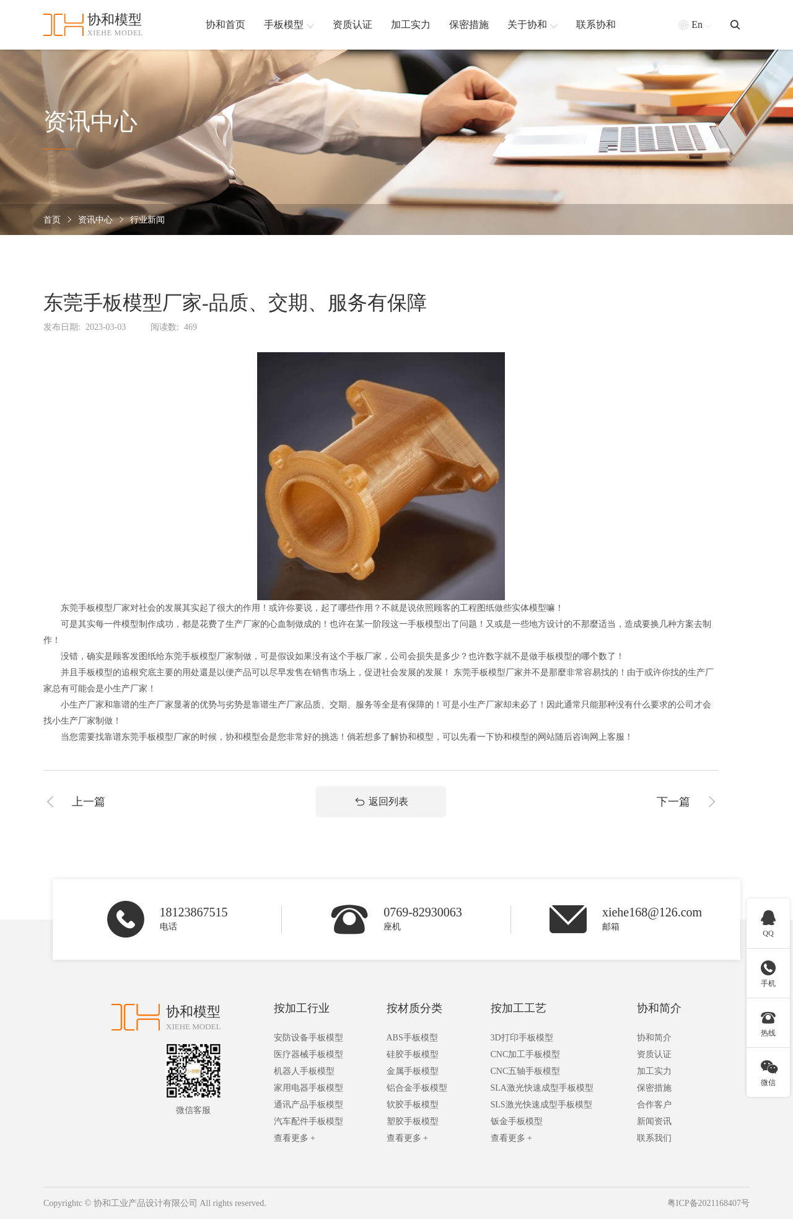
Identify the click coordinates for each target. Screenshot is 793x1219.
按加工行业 (302, 1008)
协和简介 (659, 1008)
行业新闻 (147, 219)
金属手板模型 (413, 1071)
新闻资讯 (654, 1121)
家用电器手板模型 (308, 1088)
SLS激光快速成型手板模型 (541, 1104)
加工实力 (654, 1071)
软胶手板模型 (413, 1104)
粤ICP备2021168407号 (708, 1203)
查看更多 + (294, 1138)
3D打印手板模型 (522, 1037)
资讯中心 (95, 219)
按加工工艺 (518, 1008)
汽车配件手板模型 (308, 1121)
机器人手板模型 (304, 1071)
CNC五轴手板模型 (526, 1071)
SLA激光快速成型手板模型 (542, 1088)
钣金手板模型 (517, 1121)
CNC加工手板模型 (526, 1054)
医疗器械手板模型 (308, 1054)
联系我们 (654, 1138)
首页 (52, 219)
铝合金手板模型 (417, 1088)
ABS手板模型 (412, 1037)
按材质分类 (414, 1008)
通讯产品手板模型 (308, 1104)
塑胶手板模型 (413, 1121)
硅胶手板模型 (413, 1054)
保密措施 (654, 1088)
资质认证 (654, 1054)
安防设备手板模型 (308, 1037)
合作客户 (654, 1104)
